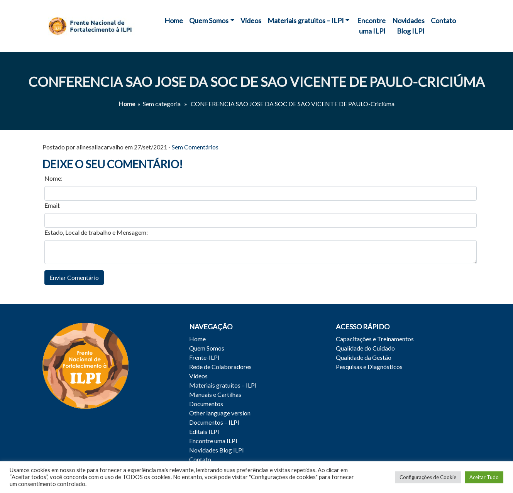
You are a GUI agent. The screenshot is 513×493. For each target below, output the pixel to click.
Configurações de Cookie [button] (428, 477)
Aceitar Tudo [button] (484, 477)
